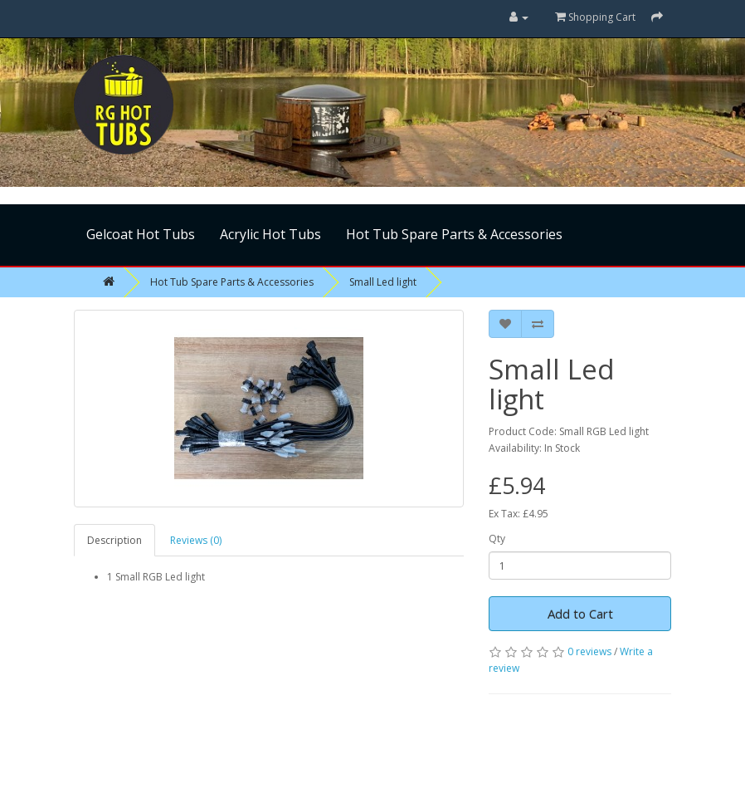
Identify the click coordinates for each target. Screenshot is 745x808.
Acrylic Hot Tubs (270, 234)
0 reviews (589, 651)
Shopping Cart (595, 17)
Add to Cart (580, 613)
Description (114, 540)
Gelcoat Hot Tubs (140, 234)
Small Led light (382, 282)
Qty (497, 538)
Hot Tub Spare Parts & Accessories (454, 234)
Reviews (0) (196, 540)
